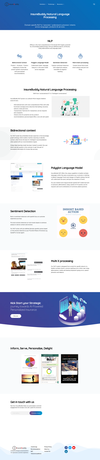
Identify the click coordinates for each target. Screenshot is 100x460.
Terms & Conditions (36, 453)
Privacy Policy (48, 447)
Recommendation (35, 449)
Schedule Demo (36, 413)
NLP (32, 451)
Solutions (42, 4)
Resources (60, 4)
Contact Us (47, 451)
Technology (51, 4)
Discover (16, 316)
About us (46, 449)
